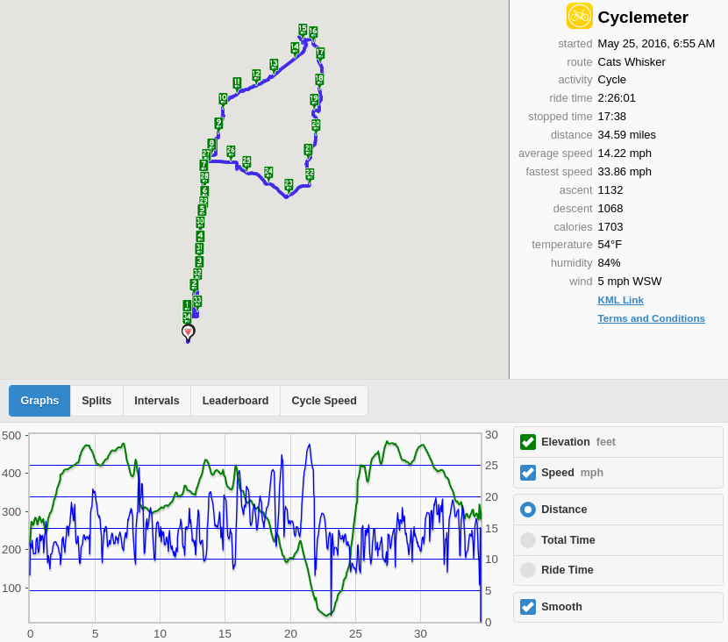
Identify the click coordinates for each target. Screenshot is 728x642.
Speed (572, 473)
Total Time (568, 540)
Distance (564, 509)
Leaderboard (236, 401)
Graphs (40, 401)
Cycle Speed (323, 401)
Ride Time (567, 570)
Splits (96, 401)
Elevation (578, 442)
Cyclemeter (643, 17)
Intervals (156, 401)
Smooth (561, 607)
